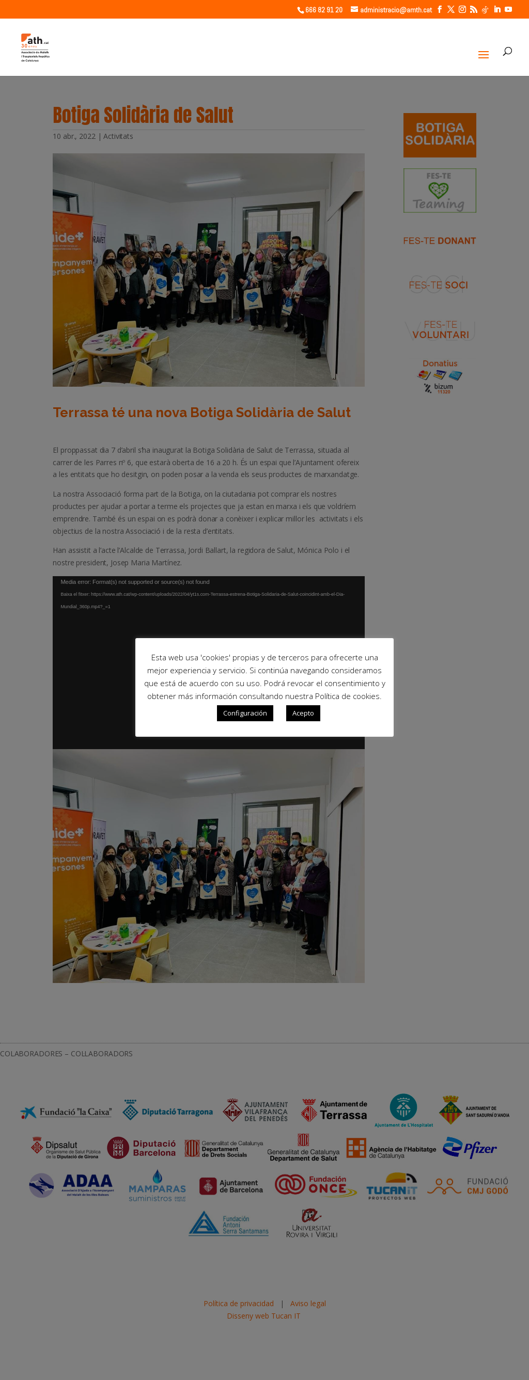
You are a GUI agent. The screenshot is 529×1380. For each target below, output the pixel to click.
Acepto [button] (303, 713)
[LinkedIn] (497, 9)
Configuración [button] (245, 713)
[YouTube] (508, 9)
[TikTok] (485, 9)
